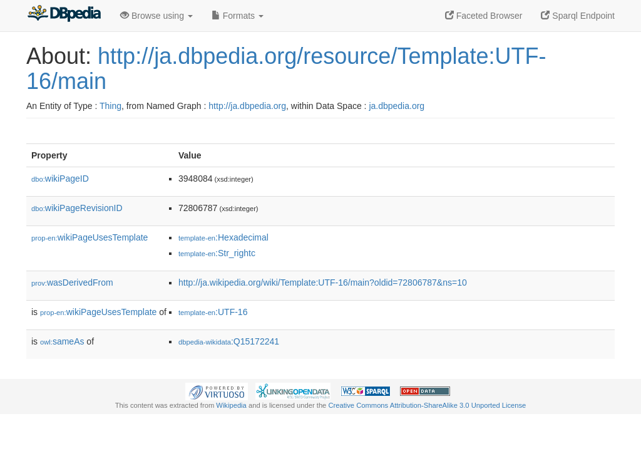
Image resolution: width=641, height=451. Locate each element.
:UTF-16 (212, 312)
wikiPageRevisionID (77, 208)
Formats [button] (238, 16)
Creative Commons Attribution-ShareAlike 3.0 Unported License (427, 405)
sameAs (62, 341)
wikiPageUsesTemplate (89, 237)
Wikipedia (231, 405)
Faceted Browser (484, 16)
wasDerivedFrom (72, 282)
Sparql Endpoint (578, 16)
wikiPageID (60, 179)
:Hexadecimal (223, 237)
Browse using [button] (156, 16)
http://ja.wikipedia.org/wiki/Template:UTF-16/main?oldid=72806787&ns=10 (322, 282)
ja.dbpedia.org (396, 106)
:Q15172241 (228, 341)
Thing (110, 106)
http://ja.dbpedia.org (247, 106)
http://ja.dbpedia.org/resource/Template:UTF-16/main (286, 68)
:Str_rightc (216, 253)
